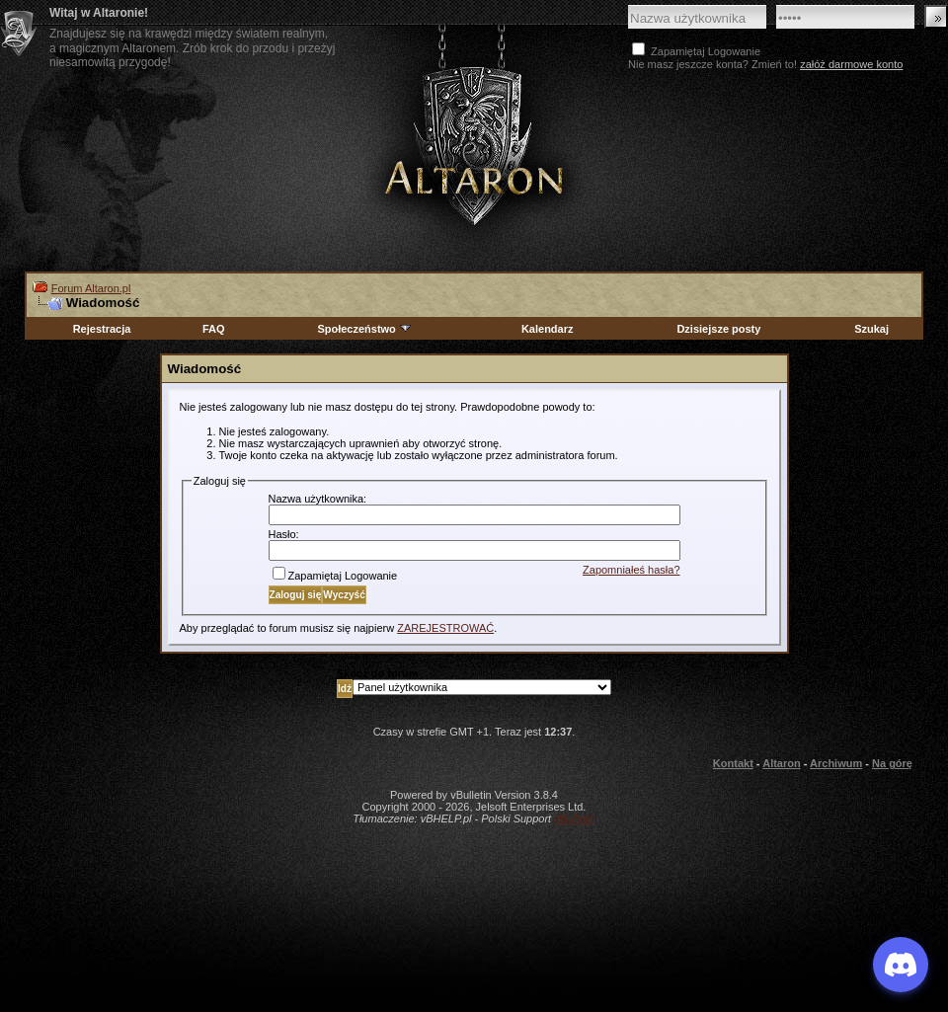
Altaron (474, 144)
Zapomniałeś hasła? (631, 570)
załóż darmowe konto (851, 64)
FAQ (213, 329)
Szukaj (871, 329)
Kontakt (733, 763)
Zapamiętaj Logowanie (335, 576)
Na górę (892, 763)
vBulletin (574, 818)
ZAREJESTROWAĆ (445, 628)
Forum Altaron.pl (91, 288)
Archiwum (836, 763)
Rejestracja (102, 329)
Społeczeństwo (364, 329)
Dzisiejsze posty (718, 329)
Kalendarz (547, 329)
